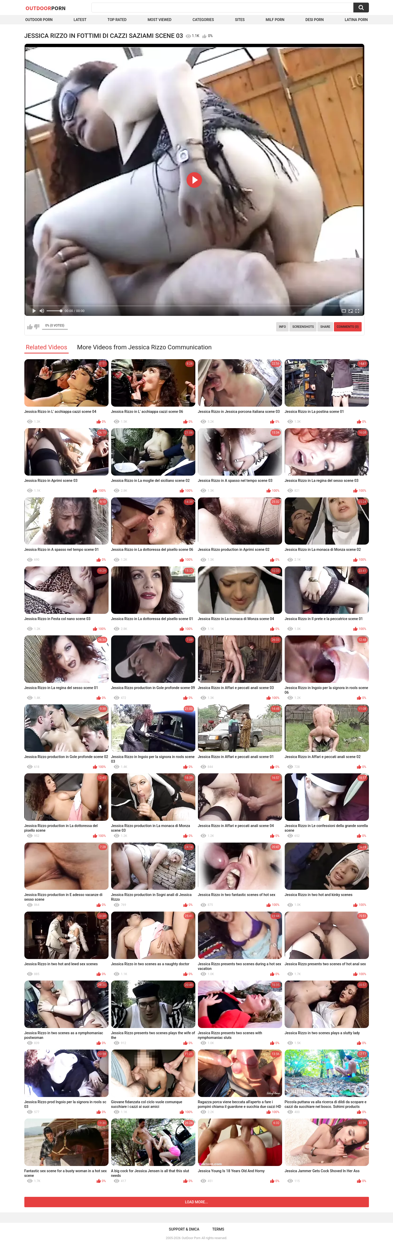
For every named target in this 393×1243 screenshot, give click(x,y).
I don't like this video (36, 326)
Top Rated (117, 20)
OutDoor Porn (191, 1238)
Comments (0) (348, 327)
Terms (218, 1229)
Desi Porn (314, 20)
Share (325, 327)
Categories (203, 20)
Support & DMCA (184, 1229)
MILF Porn (275, 20)
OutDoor (46, 8)
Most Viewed (160, 20)
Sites (240, 20)
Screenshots (303, 327)
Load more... (196, 1202)
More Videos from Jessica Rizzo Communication (144, 347)
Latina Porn (356, 20)
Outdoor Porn (39, 20)
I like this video (30, 326)
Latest (80, 20)
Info (282, 327)
